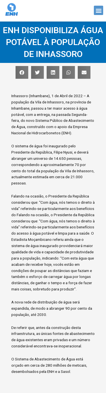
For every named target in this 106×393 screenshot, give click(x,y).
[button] (98, 9)
